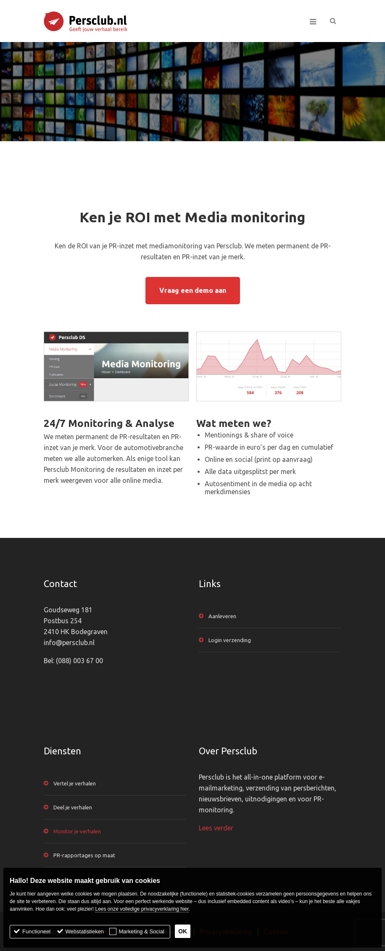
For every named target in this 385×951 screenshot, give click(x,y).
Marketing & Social (141, 931)
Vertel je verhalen (74, 783)
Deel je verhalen (72, 807)
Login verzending (229, 640)
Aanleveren (222, 616)
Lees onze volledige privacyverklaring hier (141, 909)
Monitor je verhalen (77, 831)
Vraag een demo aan (192, 290)
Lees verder (216, 828)
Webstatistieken (85, 931)
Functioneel (36, 931)
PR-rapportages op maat (84, 855)
